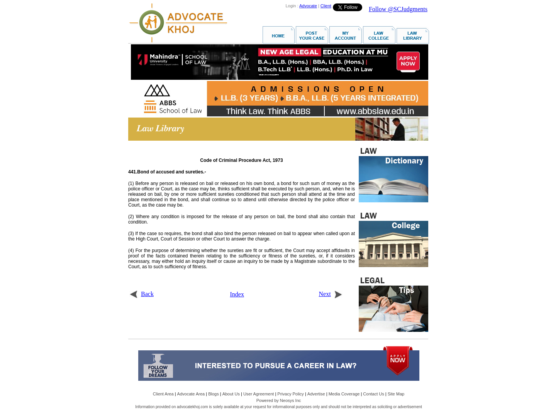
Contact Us (373, 394)
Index (237, 294)
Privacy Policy (290, 394)
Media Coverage (344, 394)
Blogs (213, 394)
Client (326, 5)
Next (331, 294)
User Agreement (258, 394)
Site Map (396, 394)
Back (141, 294)
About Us (231, 394)
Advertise (316, 394)
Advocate (308, 5)
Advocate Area (191, 394)
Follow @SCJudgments (398, 9)
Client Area (163, 394)
